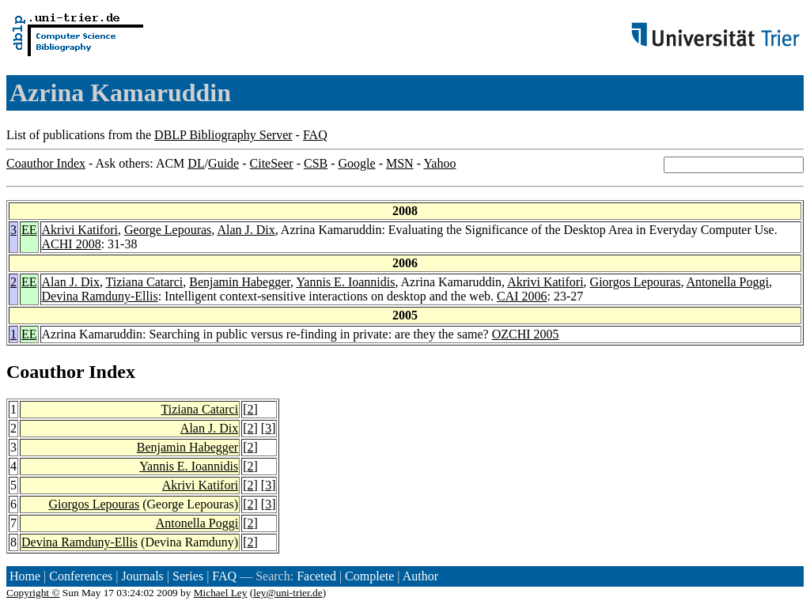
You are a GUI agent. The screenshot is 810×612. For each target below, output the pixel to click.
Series (187, 576)
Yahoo (439, 163)
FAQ (315, 135)
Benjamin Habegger (239, 282)
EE (29, 229)
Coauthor (45, 371)
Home (24, 576)
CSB (315, 163)
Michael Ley (221, 593)
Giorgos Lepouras (635, 282)
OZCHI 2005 (525, 334)
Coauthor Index (45, 163)
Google (357, 163)
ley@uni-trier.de (287, 593)
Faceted (316, 576)
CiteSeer (271, 163)
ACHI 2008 (71, 244)
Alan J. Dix (245, 229)
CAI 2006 (522, 296)
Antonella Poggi (728, 282)
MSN (400, 163)
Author (420, 576)
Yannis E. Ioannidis (345, 282)
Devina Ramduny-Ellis (100, 296)
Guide (223, 163)
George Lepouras (167, 229)
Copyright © (33, 593)
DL (195, 163)
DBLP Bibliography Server (223, 135)
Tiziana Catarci (145, 282)
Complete (369, 576)
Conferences (80, 576)
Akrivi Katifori (80, 229)
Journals (142, 576)
